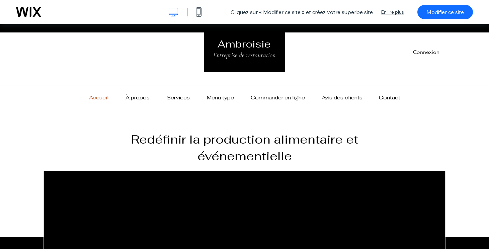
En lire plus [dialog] (392, 12)
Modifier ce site (445, 12)
